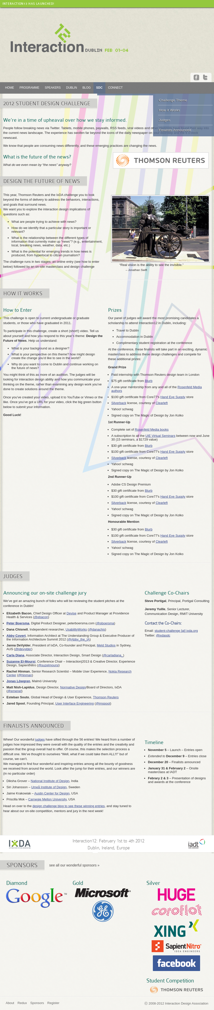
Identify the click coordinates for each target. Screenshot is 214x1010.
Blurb (148, 381)
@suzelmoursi (48, 665)
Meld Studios (106, 645)
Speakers (53, 87)
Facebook (197, 78)
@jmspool (103, 703)
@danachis (97, 629)
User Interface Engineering (74, 703)
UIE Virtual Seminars (160, 436)
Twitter (206, 78)
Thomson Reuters (106, 697)
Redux (22, 1003)
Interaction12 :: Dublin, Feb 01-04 (69, 37)
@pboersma (105, 623)
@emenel (14, 691)
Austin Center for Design (52, 793)
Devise (72, 613)
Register (53, 1003)
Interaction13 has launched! (28, 3)
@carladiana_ (113, 655)
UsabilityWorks (76, 629)
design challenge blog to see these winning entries (69, 806)
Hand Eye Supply (172, 397)
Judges (164, 120)
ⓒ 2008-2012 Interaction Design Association (176, 1003)
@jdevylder (23, 649)
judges (40, 739)
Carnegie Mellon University (47, 799)
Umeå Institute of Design (49, 787)
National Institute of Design (50, 781)
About (10, 1003)
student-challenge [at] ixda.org (176, 631)
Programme (29, 87)
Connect (115, 87)
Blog (87, 87)
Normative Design (73, 687)
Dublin (71, 87)
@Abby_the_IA (79, 639)
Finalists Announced (175, 130)
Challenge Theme (173, 100)
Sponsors (37, 1003)
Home (9, 87)
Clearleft (162, 403)
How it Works (169, 110)
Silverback (118, 403)
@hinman (25, 675)
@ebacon (41, 617)
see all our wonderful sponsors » (74, 865)
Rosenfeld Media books (152, 429)
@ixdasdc (163, 635)
